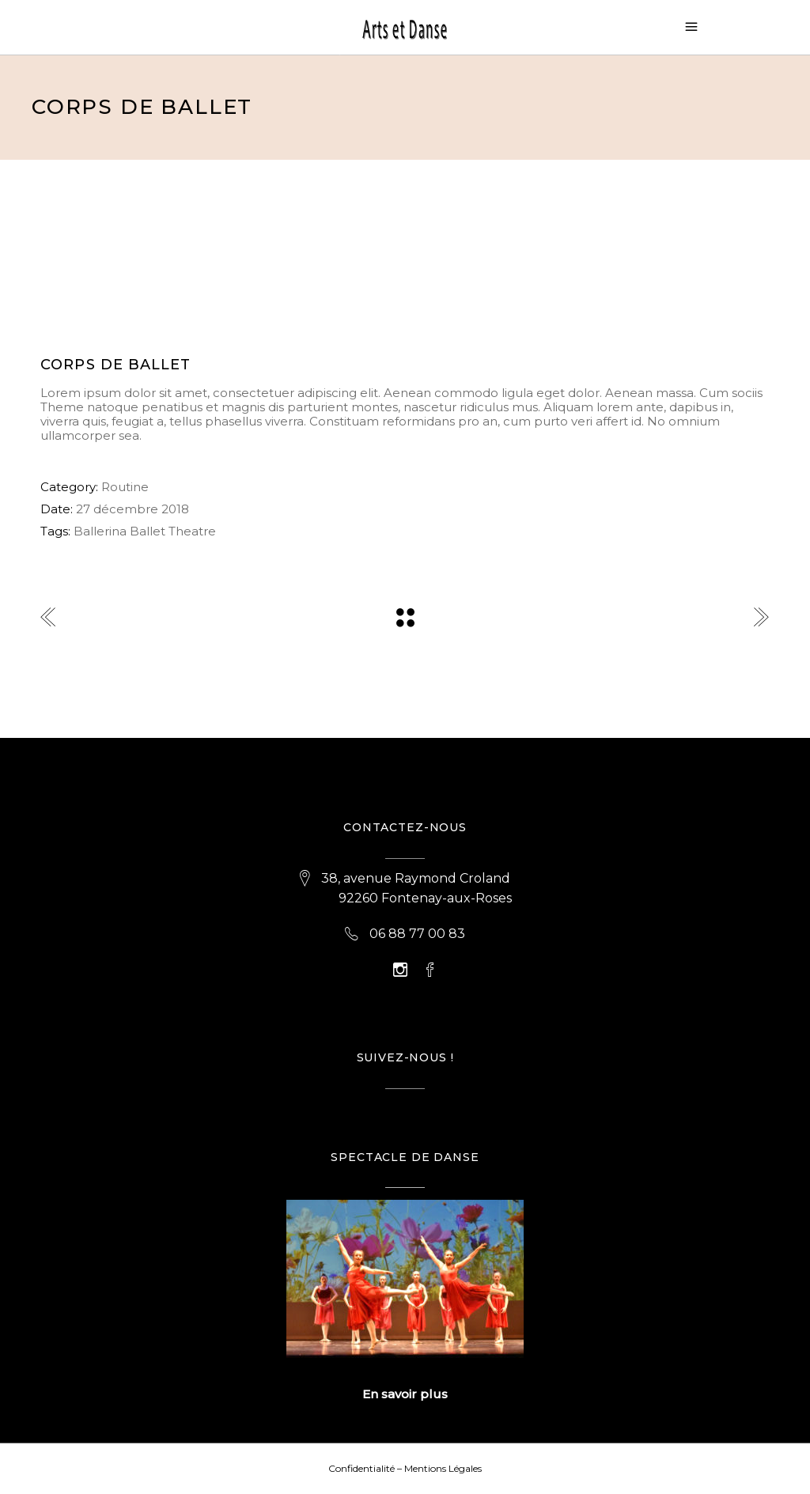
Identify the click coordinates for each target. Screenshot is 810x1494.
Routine (125, 486)
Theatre (192, 531)
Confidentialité (361, 1468)
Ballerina (100, 531)
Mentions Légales (443, 1468)
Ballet (147, 531)
